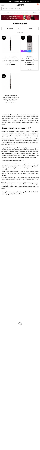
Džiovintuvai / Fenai (5, 286)
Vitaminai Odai (4, 328)
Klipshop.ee (4, 396)
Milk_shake (3, 202)
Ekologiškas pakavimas (7, 341)
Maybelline (3, 217)
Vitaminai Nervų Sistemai (7, 332)
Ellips (1, 236)
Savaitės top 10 (5, 383)
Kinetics (2, 253)
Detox (1, 330)
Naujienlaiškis (5, 407)
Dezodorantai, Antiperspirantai (8, 302)
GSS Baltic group (6, 390)
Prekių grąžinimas (6, 339)
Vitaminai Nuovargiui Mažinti (7, 326)
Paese (1, 234)
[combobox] (10, 28)
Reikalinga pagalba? (6, 422)
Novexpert (3, 273)
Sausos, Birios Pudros (5, 313)
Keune (1, 230)
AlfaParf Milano (4, 262)
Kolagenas (2, 324)
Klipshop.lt (4, 348)
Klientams (4, 363)
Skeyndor (2, 241)
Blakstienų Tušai (4, 317)
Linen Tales (3, 224)
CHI (1, 256)
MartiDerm (3, 221)
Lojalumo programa (6, 385)
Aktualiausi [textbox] (10, 28)
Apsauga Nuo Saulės (5, 303)
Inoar (1, 206)
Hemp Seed (3, 264)
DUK (2, 357)
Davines (2, 200)
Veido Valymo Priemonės (7, 298)
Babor (1, 204)
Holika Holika (3, 258)
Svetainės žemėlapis (6, 359)
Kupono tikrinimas (6, 374)
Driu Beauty (3, 238)
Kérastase (2, 207)
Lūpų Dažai (3, 320)
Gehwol (2, 232)
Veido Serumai (4, 296)
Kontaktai (4, 366)
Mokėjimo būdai (5, 368)
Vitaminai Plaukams (5, 322)
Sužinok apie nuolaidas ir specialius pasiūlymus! (13, 409)
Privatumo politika (6, 352)
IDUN (1, 266)
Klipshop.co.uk (5, 394)
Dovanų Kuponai (5, 372)
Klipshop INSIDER (6, 355)
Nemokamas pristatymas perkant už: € (12, 337)
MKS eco (2, 251)
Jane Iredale (3, 213)
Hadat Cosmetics (4, 245)
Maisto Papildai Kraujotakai (7, 335)
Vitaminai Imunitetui (5, 333)
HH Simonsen (3, 260)
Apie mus (3, 364)
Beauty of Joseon (4, 219)
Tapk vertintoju (5, 381)
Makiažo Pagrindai (5, 307)
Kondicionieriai (4, 279)
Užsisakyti (6, 416)
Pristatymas (4, 370)
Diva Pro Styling (4, 243)
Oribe (1, 249)
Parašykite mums (6, 427)
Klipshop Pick (5, 387)
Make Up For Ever (5, 270)
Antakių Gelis (3, 309)
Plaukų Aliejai (3, 281)
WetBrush (2, 211)
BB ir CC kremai (4, 315)
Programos (4, 379)
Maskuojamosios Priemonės (7, 311)
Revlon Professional (5, 247)
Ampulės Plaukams (5, 283)
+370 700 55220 (6, 424)
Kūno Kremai (3, 294)
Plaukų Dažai (3, 290)
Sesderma (2, 209)
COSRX (2, 226)
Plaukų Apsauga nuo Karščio (7, 288)
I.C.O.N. (2, 215)
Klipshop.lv (4, 392)
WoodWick (3, 223)
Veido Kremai (3, 292)
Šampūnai (2, 277)
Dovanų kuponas (5, 405)
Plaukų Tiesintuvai (5, 285)
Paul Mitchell (3, 268)
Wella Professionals (5, 239)
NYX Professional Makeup (7, 228)
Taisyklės (3, 350)
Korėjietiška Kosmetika (6, 305)
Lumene (2, 271)
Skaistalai (2, 318)
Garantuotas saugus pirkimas (9, 343)
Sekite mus (4, 434)
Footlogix (2, 254)
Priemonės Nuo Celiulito (6, 300)
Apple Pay (4, 353)
